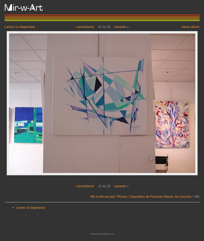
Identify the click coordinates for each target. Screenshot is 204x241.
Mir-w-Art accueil (103, 196)
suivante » (121, 26)
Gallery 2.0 (108, 234)
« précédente (84, 26)
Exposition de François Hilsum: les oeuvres (160, 196)
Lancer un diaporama (20, 26)
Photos (122, 196)
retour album (190, 26)
